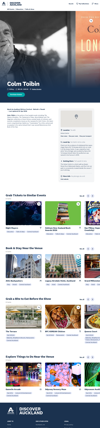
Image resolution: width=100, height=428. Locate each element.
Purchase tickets (16, 94)
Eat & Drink (10, 335)
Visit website (64, 179)
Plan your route (73, 136)
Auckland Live (40, 425)
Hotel (54, 284)
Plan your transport (85, 136)
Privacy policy (68, 425)
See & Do (10, 393)
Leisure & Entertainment (23, 393)
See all (82, 196)
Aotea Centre (36, 89)
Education (10, 232)
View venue (64, 136)
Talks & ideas (20, 232)
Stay (8, 284)
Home (9, 425)
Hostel (15, 284)
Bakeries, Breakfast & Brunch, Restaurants (20, 338)
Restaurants (60, 335)
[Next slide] (92, 196)
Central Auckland (32, 232)
